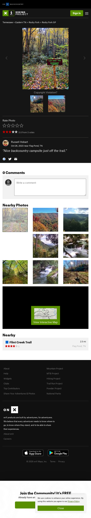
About (6, 368)
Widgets (8, 378)
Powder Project (54, 388)
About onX (9, 433)
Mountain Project (55, 368)
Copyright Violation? (45, 92)
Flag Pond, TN (36, 145)
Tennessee (8, 22)
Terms (52, 461)
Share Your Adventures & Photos (19, 393)
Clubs (6, 383)
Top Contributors (12, 388)
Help (6, 373)
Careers (7, 438)
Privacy (61, 461)
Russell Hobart (19, 141)
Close (60, 508)
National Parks (54, 393)
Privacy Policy (73, 501)
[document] (61, 504)
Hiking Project (53, 378)
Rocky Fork (34, 22)
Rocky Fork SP (49, 22)
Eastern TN (20, 22)
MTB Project (53, 373)
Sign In (77, 13)
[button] (4, 159)
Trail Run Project (54, 383)
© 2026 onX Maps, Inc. (36, 461)
